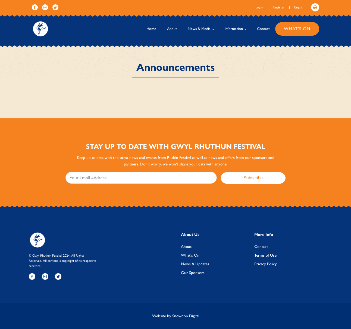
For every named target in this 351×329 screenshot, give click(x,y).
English (299, 7)
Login (259, 7)
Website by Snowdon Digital (175, 315)
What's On (297, 28)
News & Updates (195, 264)
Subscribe (253, 178)
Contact (263, 28)
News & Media (199, 28)
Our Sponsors (193, 272)
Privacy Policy (265, 264)
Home (151, 28)
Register (279, 7)
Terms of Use (265, 255)
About (172, 28)
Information (234, 28)
